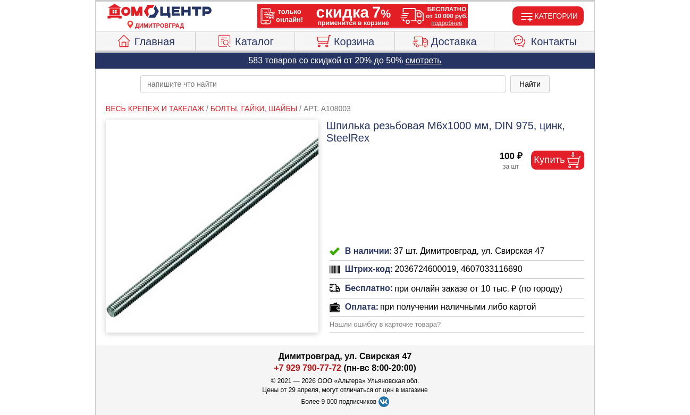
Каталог (245, 40)
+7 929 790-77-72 (307, 367)
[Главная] (159, 11)
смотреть (424, 60)
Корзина (344, 40)
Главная (145, 40)
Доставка (445, 40)
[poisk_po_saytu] (323, 84)
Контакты (544, 40)
